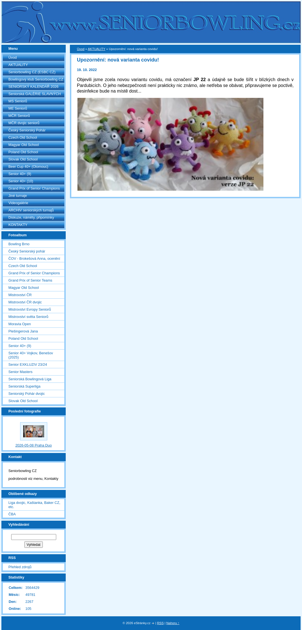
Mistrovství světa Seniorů (28, 317)
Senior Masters (20, 372)
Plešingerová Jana (23, 331)
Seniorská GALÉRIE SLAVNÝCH (34, 94)
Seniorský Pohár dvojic (26, 393)
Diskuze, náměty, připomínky (31, 217)
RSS (160, 623)
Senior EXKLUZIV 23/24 (27, 364)
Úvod (12, 57)
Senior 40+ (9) (19, 174)
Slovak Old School (23, 159)
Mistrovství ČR (20, 295)
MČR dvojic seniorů (23, 123)
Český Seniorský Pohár (27, 130)
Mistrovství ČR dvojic (25, 302)
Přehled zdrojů (20, 567)
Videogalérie (18, 203)
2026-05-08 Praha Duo (33, 445)
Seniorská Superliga (24, 386)
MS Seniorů (17, 101)
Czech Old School (22, 137)
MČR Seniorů (19, 116)
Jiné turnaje (17, 196)
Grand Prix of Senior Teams (30, 280)
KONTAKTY (17, 225)
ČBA (12, 514)
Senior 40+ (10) (20, 181)
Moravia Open (19, 324)
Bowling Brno (18, 244)
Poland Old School (23, 152)
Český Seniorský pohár (26, 251)
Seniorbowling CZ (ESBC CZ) (32, 72)
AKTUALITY (18, 65)
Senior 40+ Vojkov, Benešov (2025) (30, 355)
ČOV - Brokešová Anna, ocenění (34, 258)
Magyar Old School (23, 145)
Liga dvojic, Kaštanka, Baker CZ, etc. (34, 505)
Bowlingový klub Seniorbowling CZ (35, 79)
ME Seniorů (17, 108)
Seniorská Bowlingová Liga (29, 379)
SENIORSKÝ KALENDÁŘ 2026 (33, 86)
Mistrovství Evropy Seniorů (29, 309)
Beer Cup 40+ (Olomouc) (28, 166)
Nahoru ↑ (173, 623)
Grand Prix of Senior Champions (34, 188)
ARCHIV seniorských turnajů (31, 210)
